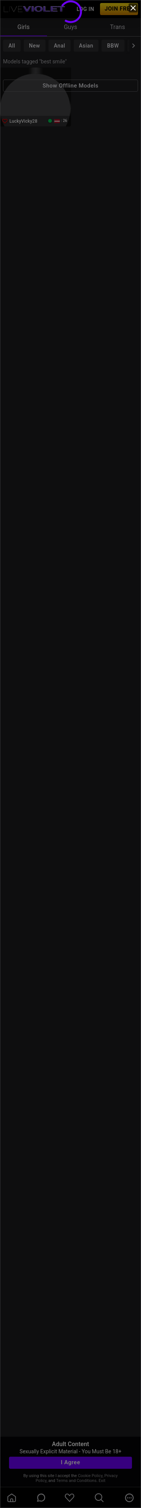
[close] (133, 7)
